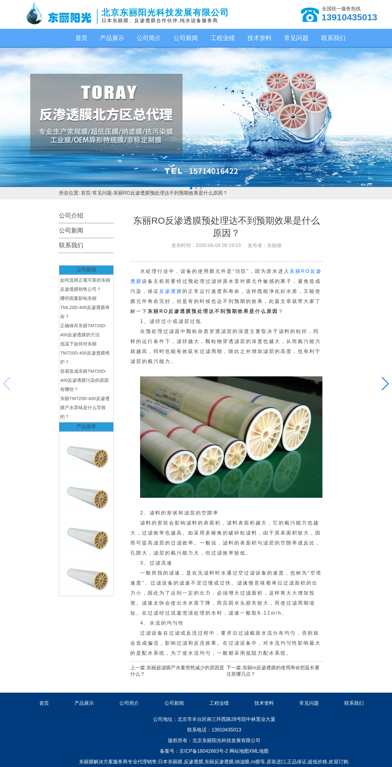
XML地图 (259, 751)
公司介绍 (71, 215)
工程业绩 (223, 38)
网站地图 (239, 751)
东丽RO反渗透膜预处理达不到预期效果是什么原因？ (170, 192)
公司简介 (149, 38)
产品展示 (112, 38)
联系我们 (333, 38)
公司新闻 (186, 38)
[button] (191, 188)
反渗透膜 (170, 291)
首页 (81, 38)
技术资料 (259, 38)
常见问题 (296, 38)
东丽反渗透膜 (219, 761)
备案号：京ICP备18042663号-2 (194, 751)
